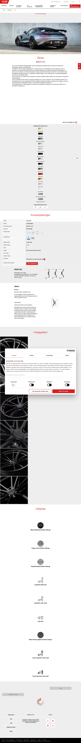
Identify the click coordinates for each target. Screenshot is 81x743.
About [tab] (67, 355)
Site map (44, 739)
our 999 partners (16, 363)
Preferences (33, 739)
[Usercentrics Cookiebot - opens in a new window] (68, 351)
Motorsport (64, 5)
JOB (11, 723)
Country (73, 1)
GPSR (11, 731)
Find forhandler (32, 263)
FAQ (11, 719)
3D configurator (74, 6)
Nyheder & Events (53, 6)
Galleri (11, 5)
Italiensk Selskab (18, 6)
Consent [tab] (13, 355)
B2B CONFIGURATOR (56, 1)
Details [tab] (32, 355)
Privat (3, 739)
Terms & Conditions (10, 739)
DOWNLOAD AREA (11, 727)
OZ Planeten (29, 6)
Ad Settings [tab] (49, 355)
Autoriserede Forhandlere (39, 6)
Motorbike (66, 1)
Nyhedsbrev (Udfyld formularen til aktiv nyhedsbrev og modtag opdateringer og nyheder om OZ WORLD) (30, 721)
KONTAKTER (11, 714)
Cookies (39, 739)
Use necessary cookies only (40, 391)
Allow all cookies (63, 391)
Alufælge (4, 5)
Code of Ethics (19, 739)
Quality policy (26, 739)
